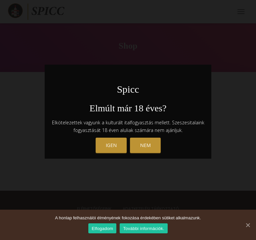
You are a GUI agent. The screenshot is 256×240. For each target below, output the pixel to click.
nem (145, 145)
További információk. (143, 228)
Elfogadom (102, 228)
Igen (111, 145)
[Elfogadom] (247, 225)
